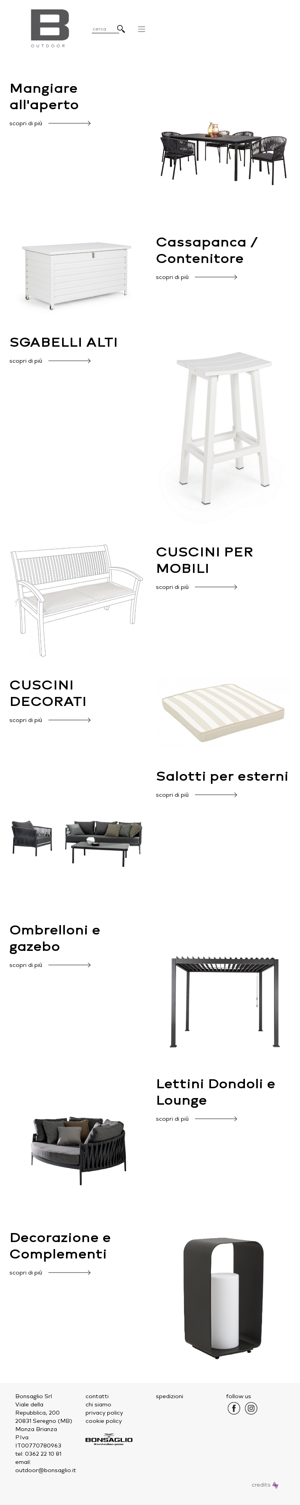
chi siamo (98, 1404)
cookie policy (104, 1421)
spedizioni (169, 1396)
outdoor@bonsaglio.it (45, 1470)
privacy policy (104, 1413)
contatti (97, 1396)
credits (265, 1485)
